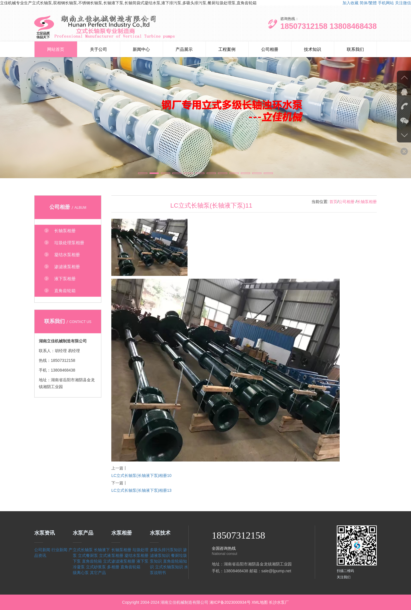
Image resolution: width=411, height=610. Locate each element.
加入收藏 (350, 3)
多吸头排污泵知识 (166, 549)
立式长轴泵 (83, 549)
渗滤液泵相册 (123, 561)
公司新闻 (42, 549)
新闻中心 (141, 49)
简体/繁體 (368, 3)
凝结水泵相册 (136, 555)
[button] (142, 173)
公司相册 (269, 49)
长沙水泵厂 (279, 602)
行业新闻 (59, 549)
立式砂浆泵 (96, 567)
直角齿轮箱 (92, 561)
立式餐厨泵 (88, 555)
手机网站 (386, 3)
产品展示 (184, 49)
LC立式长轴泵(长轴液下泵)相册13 (141, 490)
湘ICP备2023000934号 (229, 602)
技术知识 (312, 49)
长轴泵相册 (367, 201)
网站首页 (55, 49)
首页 (333, 201)
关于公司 (98, 49)
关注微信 (403, 3)
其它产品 (98, 572)
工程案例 (226, 49)
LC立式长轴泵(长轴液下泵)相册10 (141, 475)
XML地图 (259, 602)
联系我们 (355, 49)
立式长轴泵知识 (169, 567)
